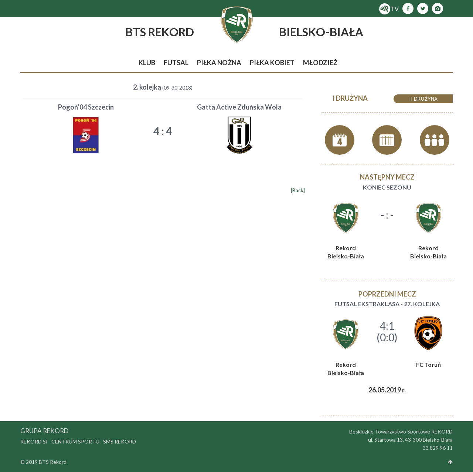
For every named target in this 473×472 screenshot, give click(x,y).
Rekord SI (34, 441)
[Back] (298, 190)
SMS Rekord (119, 441)
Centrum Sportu (75, 441)
